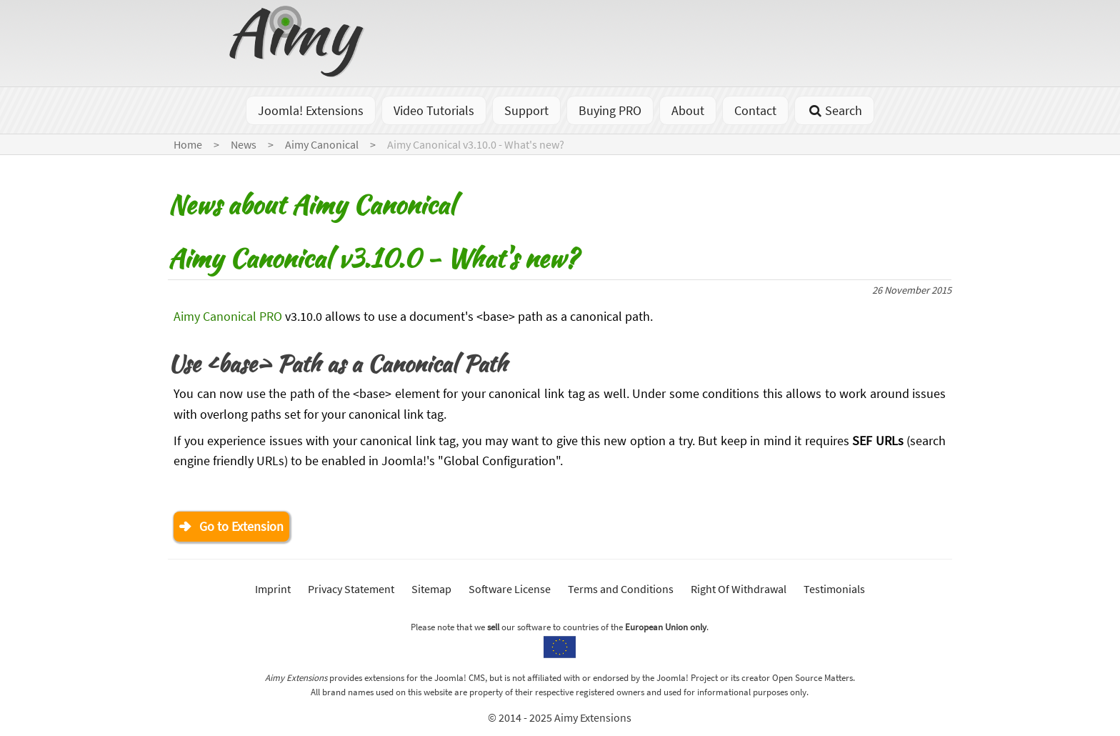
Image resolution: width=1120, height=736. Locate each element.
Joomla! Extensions (311, 110)
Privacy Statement (351, 589)
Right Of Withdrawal (738, 589)
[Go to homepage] (298, 72)
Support (526, 110)
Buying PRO (610, 110)
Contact (755, 110)
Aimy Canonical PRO (228, 316)
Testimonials (834, 589)
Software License (510, 589)
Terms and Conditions (621, 589)
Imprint (273, 589)
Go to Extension (241, 526)
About (687, 110)
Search (833, 110)
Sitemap (431, 589)
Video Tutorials (434, 110)
